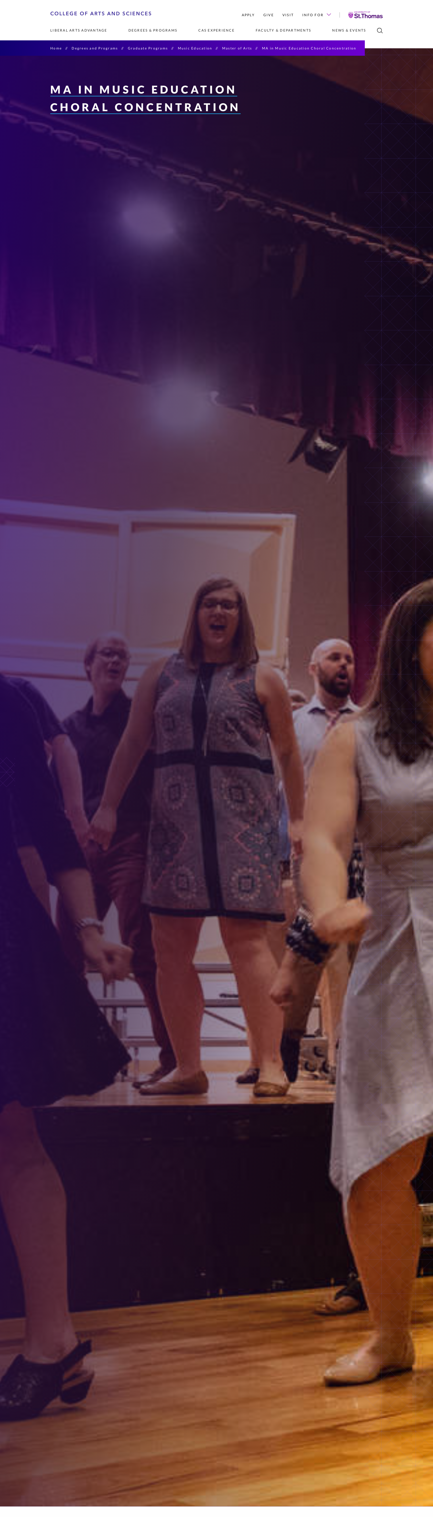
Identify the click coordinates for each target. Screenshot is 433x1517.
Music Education (195, 48)
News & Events (349, 30)
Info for (316, 15)
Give (268, 15)
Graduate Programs (148, 48)
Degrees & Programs (153, 30)
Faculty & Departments (283, 30)
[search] (380, 30)
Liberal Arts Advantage (78, 30)
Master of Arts (237, 48)
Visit (288, 15)
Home (56, 48)
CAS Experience (216, 30)
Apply (248, 15)
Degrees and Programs (95, 48)
